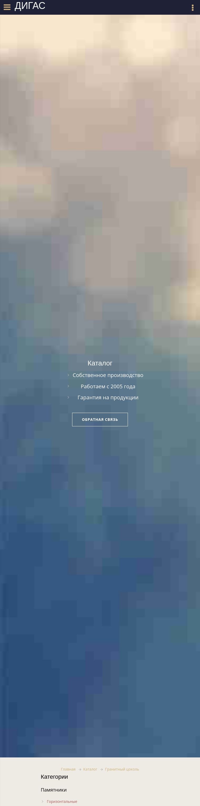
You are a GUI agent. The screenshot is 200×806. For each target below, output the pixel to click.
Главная (68, 769)
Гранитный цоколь (122, 769)
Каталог (90, 769)
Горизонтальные (62, 801)
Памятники (54, 790)
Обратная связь (100, 419)
